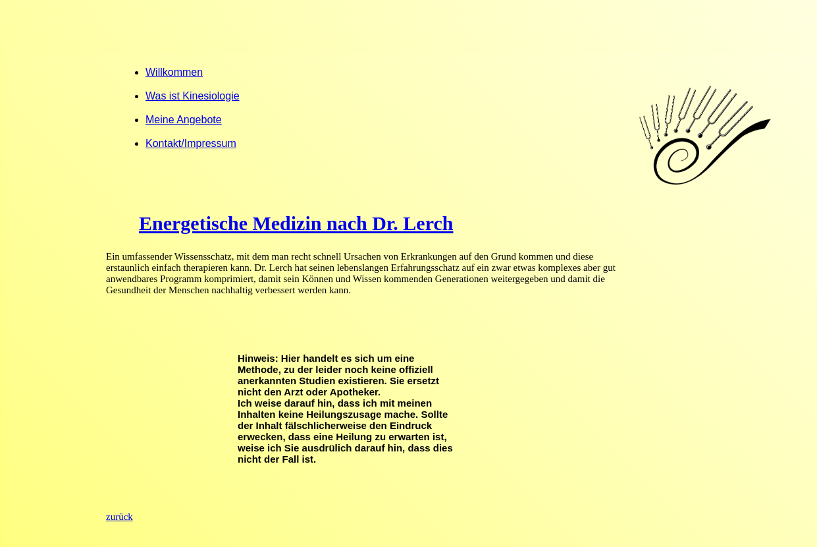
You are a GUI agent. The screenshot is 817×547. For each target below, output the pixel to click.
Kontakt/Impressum (190, 143)
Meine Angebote (183, 119)
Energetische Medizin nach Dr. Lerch (296, 223)
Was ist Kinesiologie (192, 95)
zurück (119, 516)
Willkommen (174, 72)
